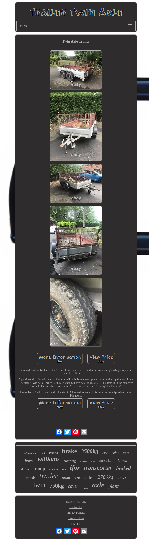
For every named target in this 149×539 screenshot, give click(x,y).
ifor (75, 467)
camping (70, 461)
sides (88, 477)
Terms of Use (76, 518)
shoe (105, 452)
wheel (121, 478)
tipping (53, 452)
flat (43, 453)
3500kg (89, 451)
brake (69, 451)
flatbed (25, 469)
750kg (57, 486)
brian (66, 478)
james (122, 460)
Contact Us (75, 507)
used (93, 461)
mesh (30, 478)
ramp (40, 468)
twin (39, 485)
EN (73, 523)
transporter (98, 467)
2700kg (105, 477)
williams (49, 459)
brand (29, 461)
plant (113, 486)
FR (79, 523)
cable (115, 452)
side (77, 478)
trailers (83, 461)
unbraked (106, 460)
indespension (30, 452)
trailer (48, 476)
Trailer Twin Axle (76, 501)
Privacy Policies (76, 512)
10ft (64, 469)
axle (98, 485)
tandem (53, 469)
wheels (85, 488)
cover (73, 486)
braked (123, 468)
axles (126, 452)
